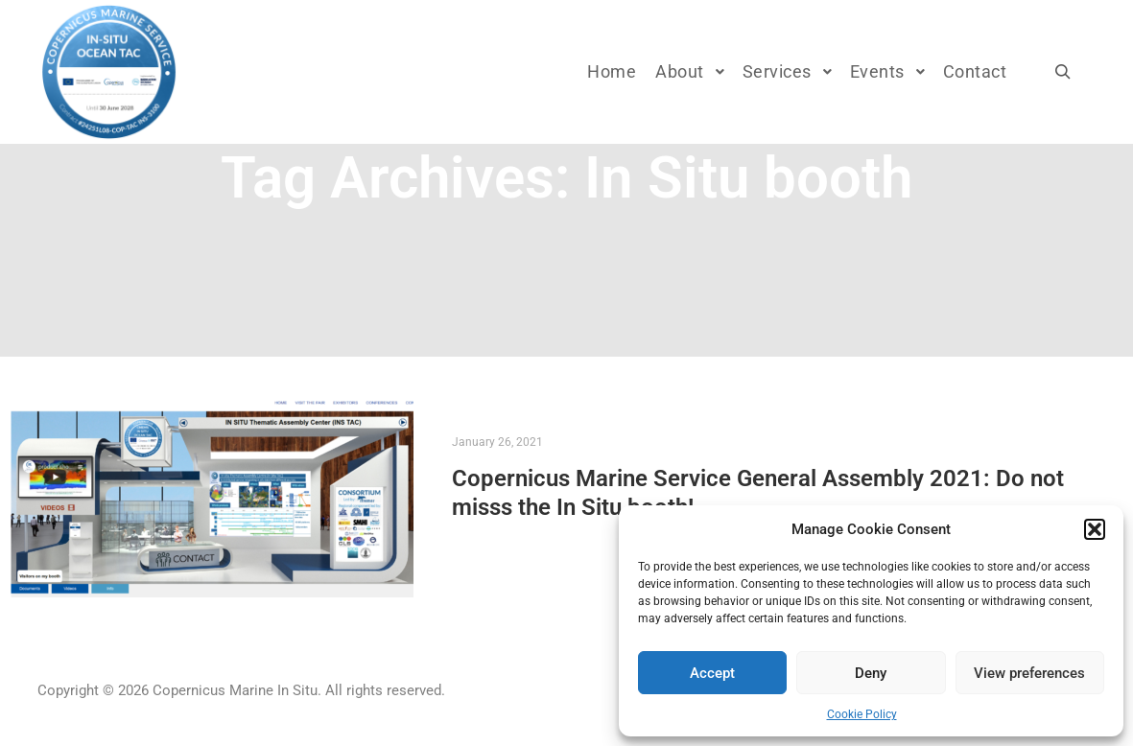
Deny (870, 673)
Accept (712, 673)
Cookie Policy (862, 714)
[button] (1094, 529)
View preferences (1029, 673)
